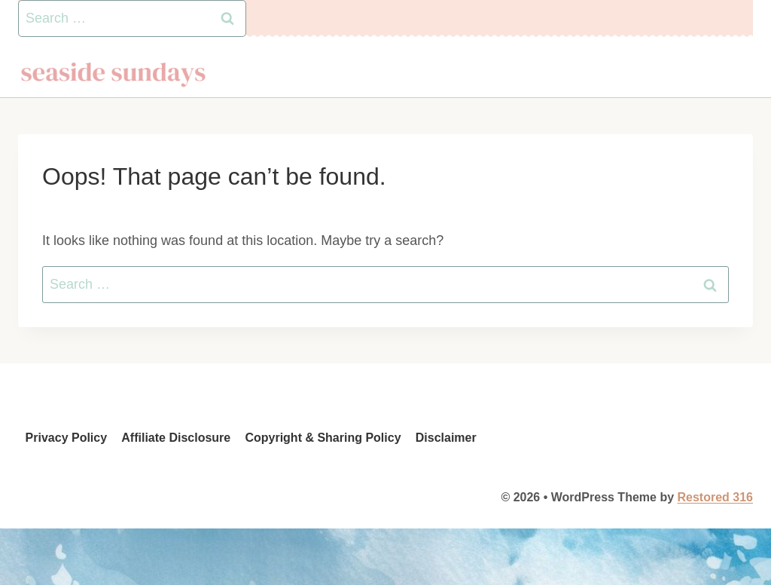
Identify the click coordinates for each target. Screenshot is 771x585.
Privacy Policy (67, 437)
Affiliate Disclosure (175, 437)
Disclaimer (446, 437)
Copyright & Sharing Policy (323, 437)
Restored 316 (716, 497)
